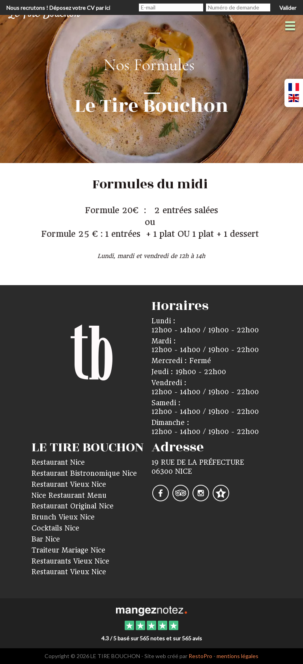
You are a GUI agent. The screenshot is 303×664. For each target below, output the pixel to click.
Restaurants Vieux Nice (70, 561)
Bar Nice (46, 539)
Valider (287, 7)
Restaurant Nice (58, 462)
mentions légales (237, 656)
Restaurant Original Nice (73, 506)
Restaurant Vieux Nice (69, 484)
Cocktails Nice (55, 528)
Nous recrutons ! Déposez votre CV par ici (58, 7)
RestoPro (200, 656)
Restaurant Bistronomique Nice (84, 473)
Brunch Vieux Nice (63, 517)
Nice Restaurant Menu (69, 495)
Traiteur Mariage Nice (68, 550)
